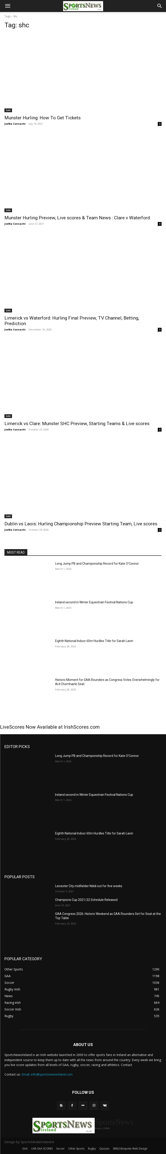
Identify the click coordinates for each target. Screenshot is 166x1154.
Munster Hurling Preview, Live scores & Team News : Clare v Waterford (77, 217)
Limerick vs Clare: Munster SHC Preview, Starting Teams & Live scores (77, 423)
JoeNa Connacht (15, 123)
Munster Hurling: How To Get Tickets (42, 117)
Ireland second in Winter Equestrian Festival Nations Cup (94, 602)
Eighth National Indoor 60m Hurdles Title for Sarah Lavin (94, 641)
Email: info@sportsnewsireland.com (47, 1074)
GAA (8, 110)
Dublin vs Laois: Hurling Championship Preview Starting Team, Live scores (80, 523)
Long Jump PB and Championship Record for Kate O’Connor (97, 563)
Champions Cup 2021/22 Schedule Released (86, 900)
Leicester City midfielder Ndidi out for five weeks (88, 886)
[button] (7, 6)
